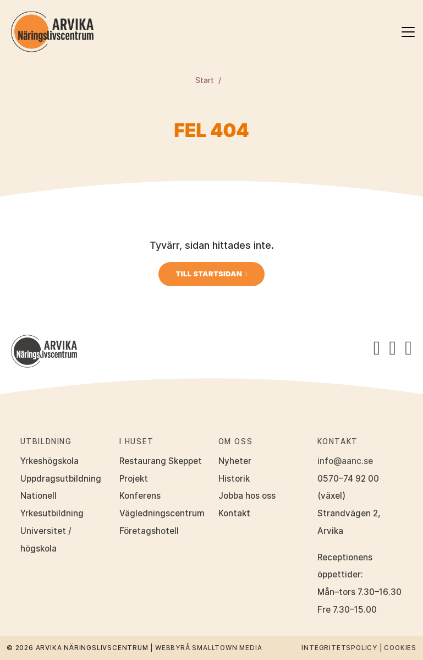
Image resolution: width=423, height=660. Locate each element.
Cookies (400, 648)
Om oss (235, 441)
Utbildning (46, 441)
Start (204, 80)
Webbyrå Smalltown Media (208, 648)
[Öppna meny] (408, 31)
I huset (136, 441)
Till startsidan (209, 274)
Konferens (140, 495)
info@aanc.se (345, 461)
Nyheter (234, 461)
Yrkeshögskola (49, 461)
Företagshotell (149, 531)
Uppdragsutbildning (60, 478)
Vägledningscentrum (162, 513)
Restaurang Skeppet (160, 461)
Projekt (133, 478)
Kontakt (234, 513)
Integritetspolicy (339, 648)
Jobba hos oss (247, 495)
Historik (234, 478)
